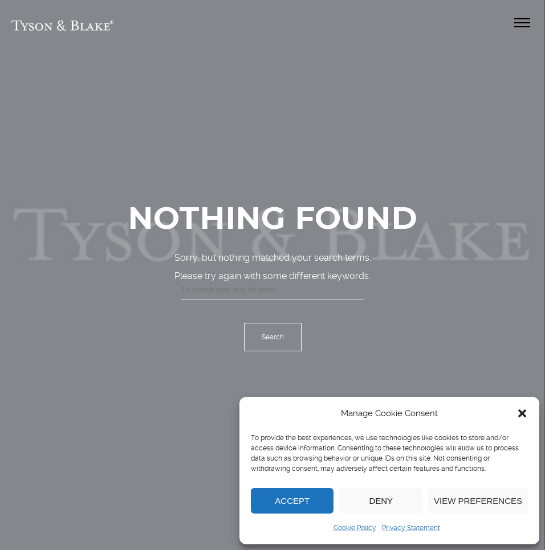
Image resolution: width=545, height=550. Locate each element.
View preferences (478, 501)
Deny (381, 501)
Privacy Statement (411, 528)
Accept (292, 501)
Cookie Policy (354, 528)
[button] (522, 413)
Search (273, 337)
